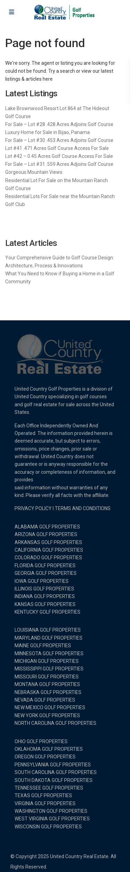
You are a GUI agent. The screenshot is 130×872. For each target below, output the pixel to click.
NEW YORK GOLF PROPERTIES (47, 715)
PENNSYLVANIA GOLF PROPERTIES (53, 764)
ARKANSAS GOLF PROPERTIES (48, 542)
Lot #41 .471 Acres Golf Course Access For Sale (57, 148)
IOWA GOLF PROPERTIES (42, 581)
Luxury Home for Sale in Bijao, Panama (47, 132)
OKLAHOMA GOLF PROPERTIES (49, 749)
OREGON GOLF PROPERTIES (45, 756)
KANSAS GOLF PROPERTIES (45, 604)
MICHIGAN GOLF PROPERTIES (47, 661)
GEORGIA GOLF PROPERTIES (46, 573)
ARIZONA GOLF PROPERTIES (46, 534)
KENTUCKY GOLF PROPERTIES (47, 612)
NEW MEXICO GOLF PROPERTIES (50, 707)
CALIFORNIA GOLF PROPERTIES (49, 550)
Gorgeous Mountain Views (33, 172)
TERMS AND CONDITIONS (83, 508)
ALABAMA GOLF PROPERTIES (47, 527)
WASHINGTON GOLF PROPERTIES (51, 811)
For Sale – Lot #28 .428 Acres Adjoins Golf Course (59, 124)
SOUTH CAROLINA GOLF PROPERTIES (56, 772)
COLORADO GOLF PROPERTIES (48, 557)
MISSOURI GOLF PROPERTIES (47, 676)
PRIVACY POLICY (33, 508)
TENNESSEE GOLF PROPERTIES (49, 788)
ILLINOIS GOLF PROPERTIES (44, 588)
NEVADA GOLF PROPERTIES (45, 700)
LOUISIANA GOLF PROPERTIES (48, 630)
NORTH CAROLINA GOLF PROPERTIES (55, 723)
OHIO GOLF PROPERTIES (41, 741)
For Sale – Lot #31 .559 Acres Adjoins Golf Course (59, 164)
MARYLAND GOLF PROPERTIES (49, 638)
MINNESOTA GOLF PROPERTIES (49, 653)
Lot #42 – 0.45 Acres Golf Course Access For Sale (59, 156)
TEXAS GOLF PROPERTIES (43, 795)
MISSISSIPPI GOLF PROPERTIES (49, 668)
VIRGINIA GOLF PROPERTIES (45, 803)
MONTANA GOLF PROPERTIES (47, 684)
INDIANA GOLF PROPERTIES (45, 596)
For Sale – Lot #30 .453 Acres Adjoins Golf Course (59, 140)
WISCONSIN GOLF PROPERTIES (48, 826)
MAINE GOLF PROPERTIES (43, 645)
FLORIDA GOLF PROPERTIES (45, 565)
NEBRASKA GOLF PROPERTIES (48, 692)
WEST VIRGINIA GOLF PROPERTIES (52, 818)
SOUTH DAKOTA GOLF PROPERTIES (54, 780)
